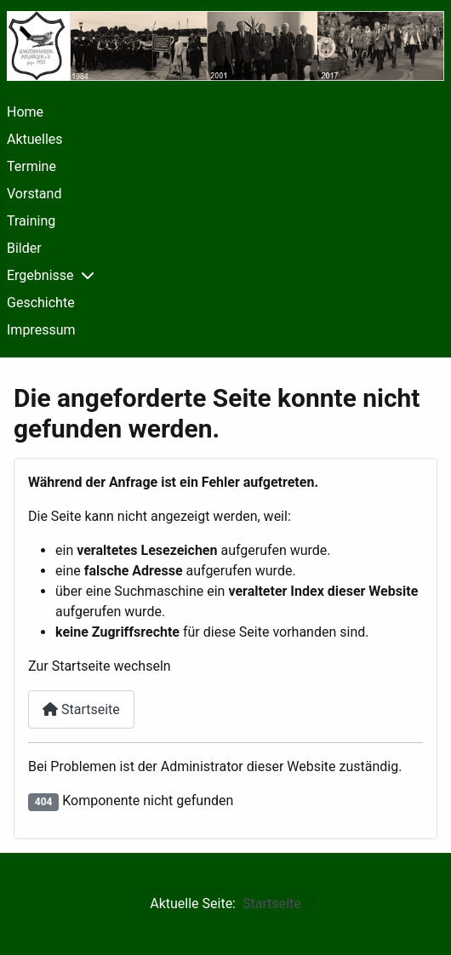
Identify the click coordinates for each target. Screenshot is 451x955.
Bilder (24, 248)
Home (25, 112)
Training (31, 221)
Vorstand (34, 194)
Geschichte (41, 303)
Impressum (41, 330)
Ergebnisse (40, 275)
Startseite (81, 709)
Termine (31, 166)
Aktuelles (35, 139)
